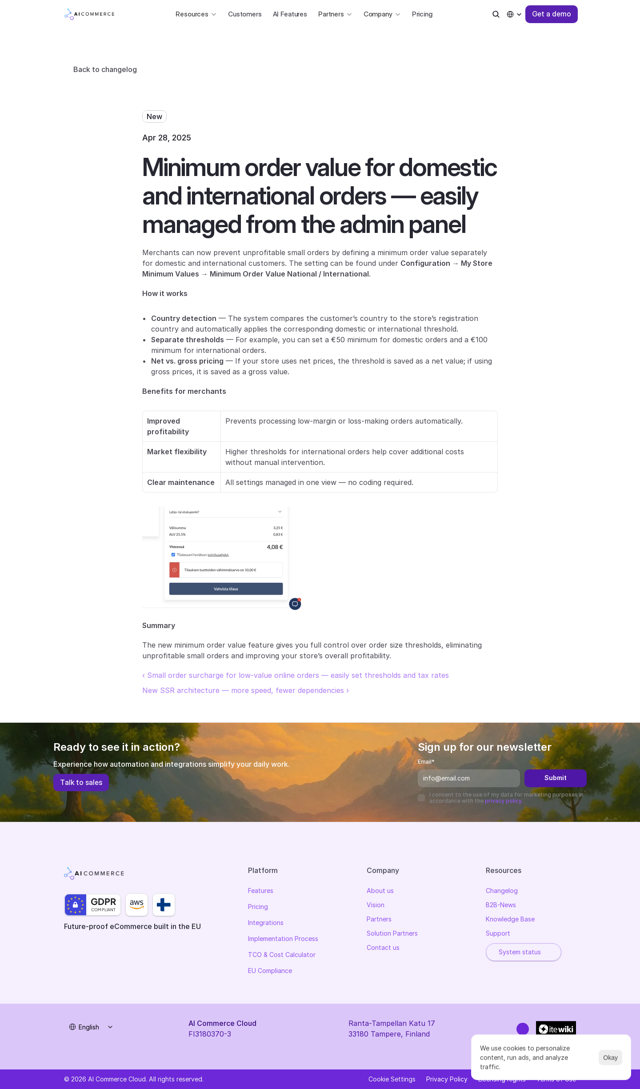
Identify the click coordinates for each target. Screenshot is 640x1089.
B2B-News (501, 906)
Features (260, 892)
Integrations (266, 924)
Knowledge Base (510, 920)
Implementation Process (283, 940)
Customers (245, 14)
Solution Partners (392, 934)
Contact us (383, 949)
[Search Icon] (496, 14)
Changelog (502, 892)
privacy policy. (504, 800)
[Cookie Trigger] (392, 1079)
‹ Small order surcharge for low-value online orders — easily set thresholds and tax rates (295, 675)
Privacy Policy (447, 1079)
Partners (379, 920)
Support (498, 934)
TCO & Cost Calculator (282, 956)
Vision (375, 906)
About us (380, 892)
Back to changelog (105, 69)
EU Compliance (270, 972)
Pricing (422, 14)
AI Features (290, 14)
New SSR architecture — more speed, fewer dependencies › (245, 690)
